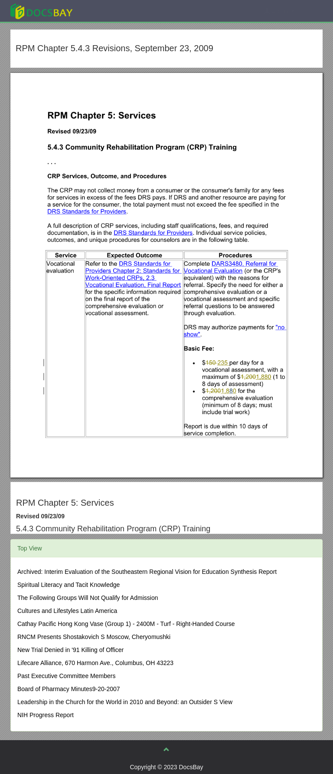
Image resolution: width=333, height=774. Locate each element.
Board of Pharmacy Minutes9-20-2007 (68, 688)
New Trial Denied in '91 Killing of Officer (70, 649)
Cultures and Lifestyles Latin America (67, 610)
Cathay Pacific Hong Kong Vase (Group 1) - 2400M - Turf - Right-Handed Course (126, 623)
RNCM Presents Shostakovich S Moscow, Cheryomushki (93, 636)
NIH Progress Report (45, 714)
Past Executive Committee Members (66, 675)
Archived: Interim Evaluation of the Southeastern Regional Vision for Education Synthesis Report (147, 571)
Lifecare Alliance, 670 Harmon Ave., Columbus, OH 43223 (95, 662)
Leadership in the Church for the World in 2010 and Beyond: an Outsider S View (124, 701)
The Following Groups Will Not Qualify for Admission (87, 597)
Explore (106, 10)
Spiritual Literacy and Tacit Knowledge (68, 584)
